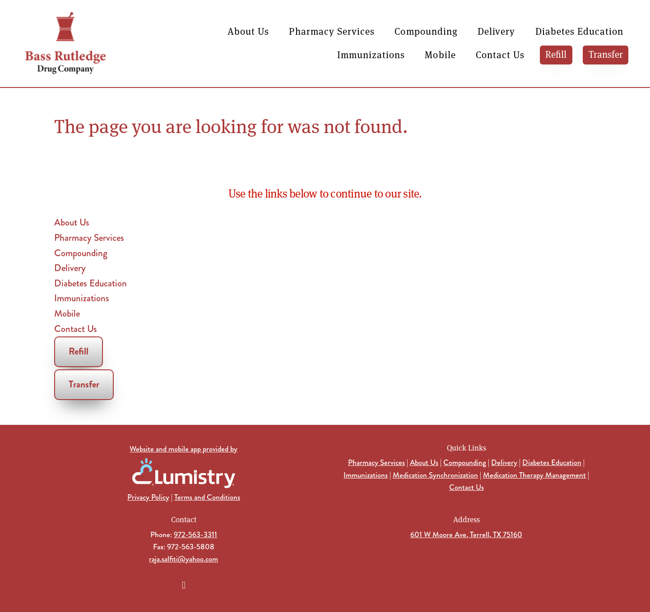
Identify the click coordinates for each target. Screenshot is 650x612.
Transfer (606, 53)
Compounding (426, 30)
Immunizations (371, 54)
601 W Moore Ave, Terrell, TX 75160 (466, 534)
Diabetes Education (579, 30)
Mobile (440, 54)
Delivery (496, 30)
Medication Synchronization (435, 474)
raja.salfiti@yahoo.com (183, 558)
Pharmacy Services (332, 30)
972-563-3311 (195, 534)
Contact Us (500, 54)
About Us (248, 30)
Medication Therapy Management (534, 474)
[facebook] (183, 585)
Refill (555, 53)
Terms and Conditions (207, 497)
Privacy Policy (148, 497)
